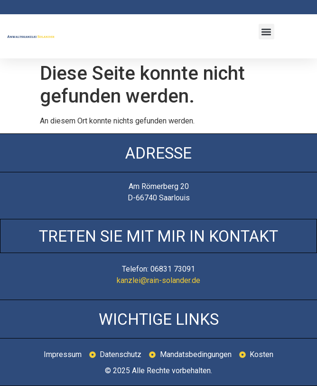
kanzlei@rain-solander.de (158, 280)
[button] (266, 31)
